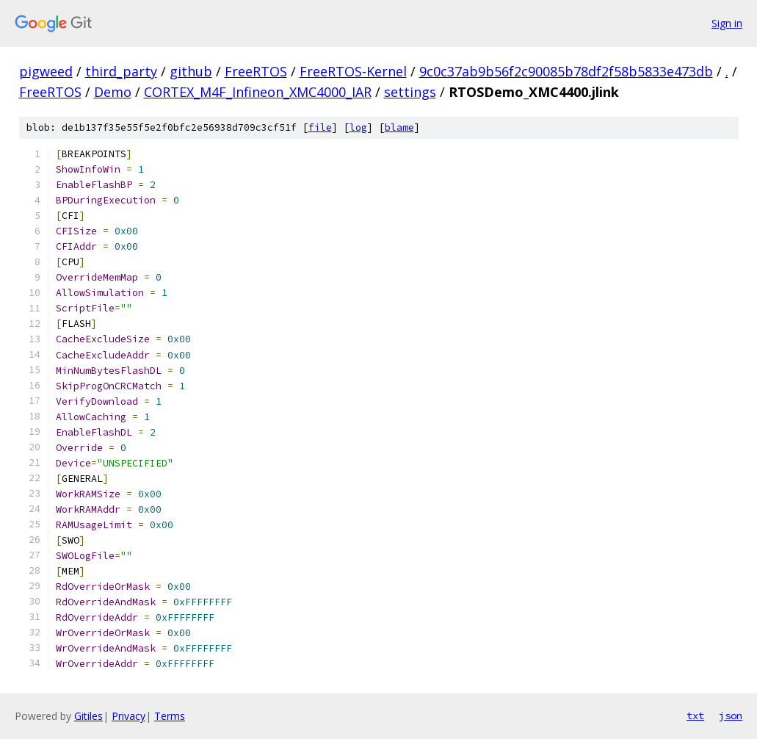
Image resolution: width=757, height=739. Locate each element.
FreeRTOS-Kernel (353, 71)
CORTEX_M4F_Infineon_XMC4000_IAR (258, 92)
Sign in (726, 23)
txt (695, 715)
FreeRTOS (256, 71)
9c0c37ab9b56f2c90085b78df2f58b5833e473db (566, 71)
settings (410, 92)
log (358, 127)
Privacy (128, 716)
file (320, 127)
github (191, 71)
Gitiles (88, 716)
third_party (121, 71)
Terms (169, 716)
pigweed (46, 71)
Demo (112, 92)
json (730, 715)
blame (399, 127)
